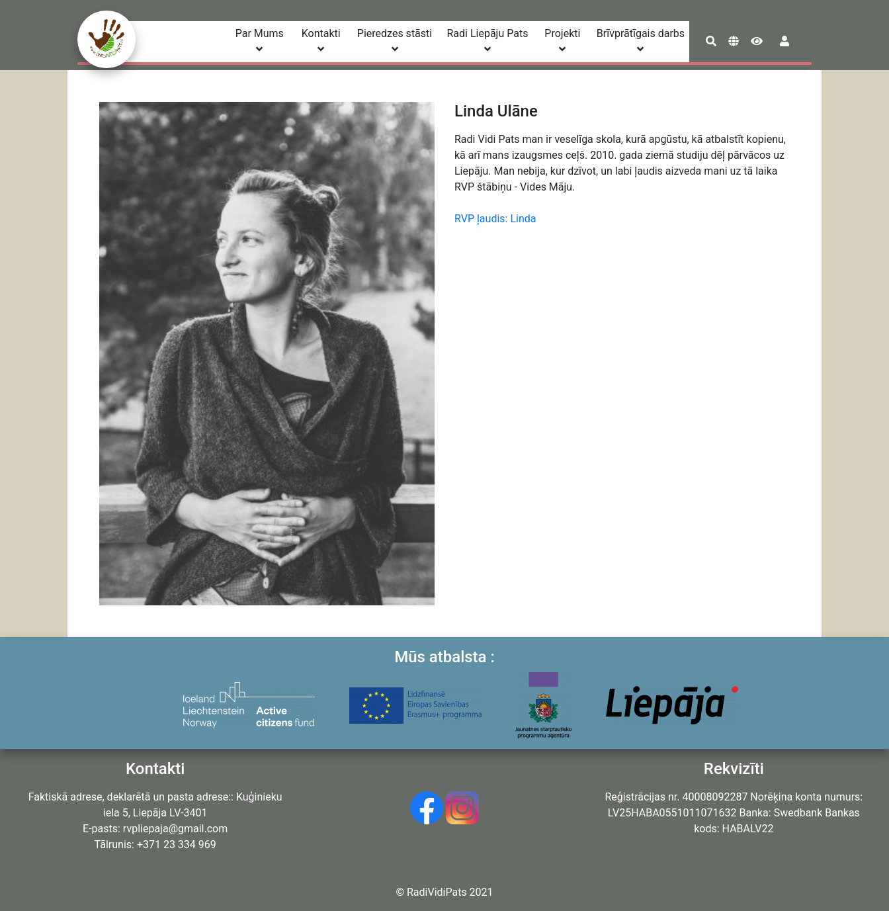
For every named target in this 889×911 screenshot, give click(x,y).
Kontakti (321, 40)
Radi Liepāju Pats (487, 40)
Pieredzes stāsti (394, 40)
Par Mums (259, 40)
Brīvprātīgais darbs (641, 40)
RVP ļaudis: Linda (495, 218)
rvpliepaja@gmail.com (175, 828)
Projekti (562, 40)
